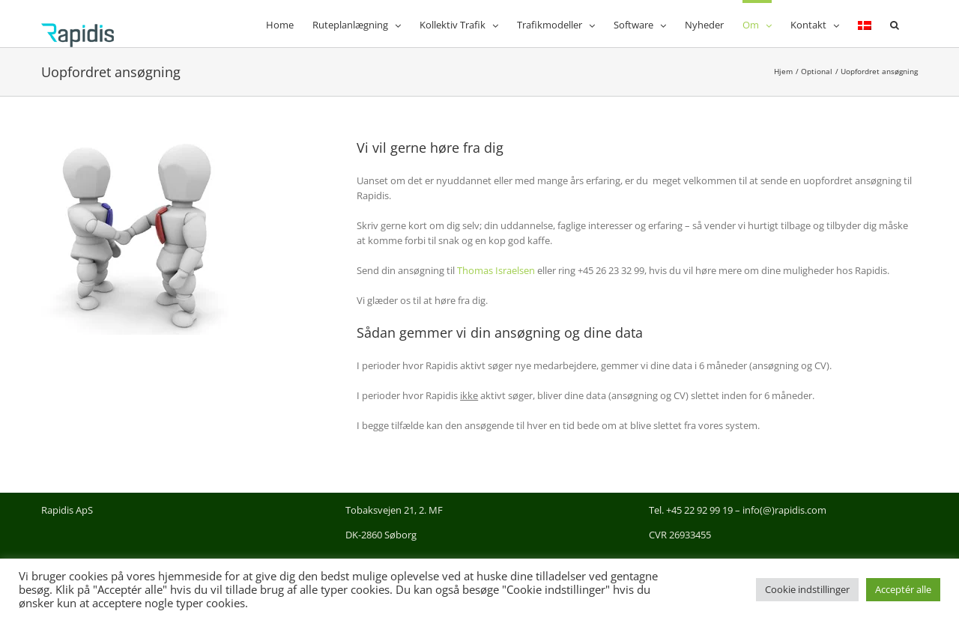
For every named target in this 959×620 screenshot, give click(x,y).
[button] (894, 23)
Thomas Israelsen (496, 270)
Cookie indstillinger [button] (807, 589)
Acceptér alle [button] (903, 589)
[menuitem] (864, 23)
